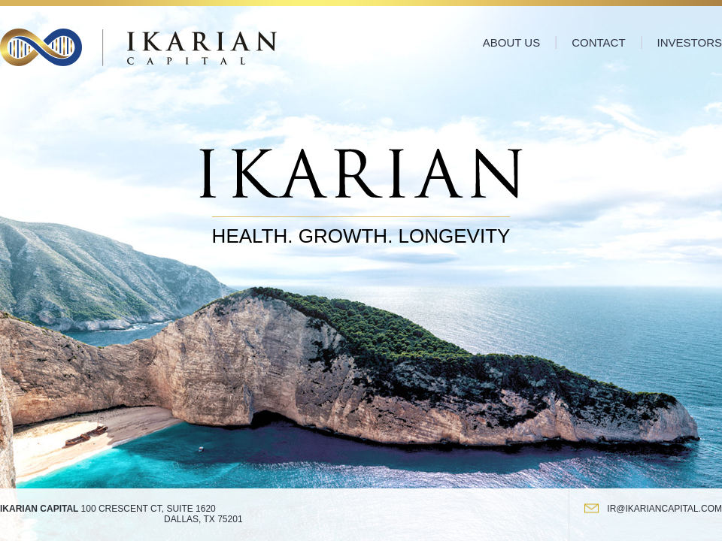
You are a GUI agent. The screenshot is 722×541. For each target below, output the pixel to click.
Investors (689, 42)
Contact (598, 42)
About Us (511, 42)
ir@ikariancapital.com (664, 508)
